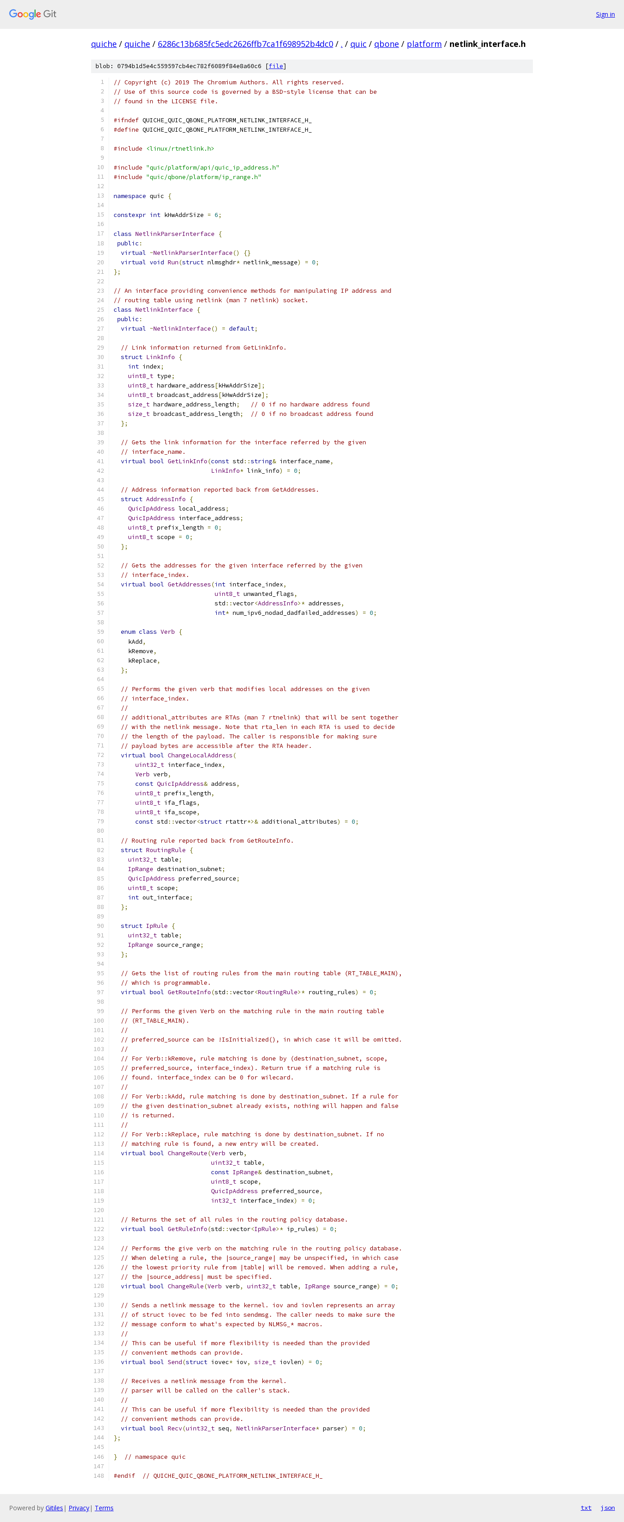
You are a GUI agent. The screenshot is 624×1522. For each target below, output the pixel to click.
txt (586, 1508)
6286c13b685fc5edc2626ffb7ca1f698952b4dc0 (245, 43)
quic (358, 43)
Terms (104, 1508)
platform (424, 43)
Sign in (605, 14)
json (608, 1508)
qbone (386, 43)
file (276, 66)
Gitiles (54, 1508)
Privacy (79, 1508)
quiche (104, 43)
